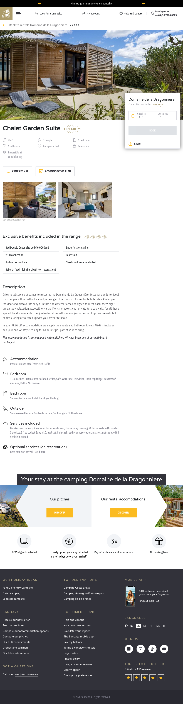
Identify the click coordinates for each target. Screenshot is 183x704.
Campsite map (17, 171)
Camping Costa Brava (77, 587)
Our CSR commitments (16, 642)
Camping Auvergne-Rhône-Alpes (84, 593)
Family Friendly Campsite (18, 587)
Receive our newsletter (16, 620)
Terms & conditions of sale (79, 647)
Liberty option (72, 669)
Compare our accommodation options (26, 631)
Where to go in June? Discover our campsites (92, 3)
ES (145, 625)
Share (134, 143)
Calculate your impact (77, 631)
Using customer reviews (78, 664)
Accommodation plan (55, 171)
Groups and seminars (15, 647)
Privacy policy (72, 658)
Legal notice (71, 653)
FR (151, 625)
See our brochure (13, 625)
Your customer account (78, 625)
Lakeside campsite (14, 598)
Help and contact (74, 620)
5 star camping (12, 593)
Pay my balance (73, 642)
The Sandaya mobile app (79, 636)
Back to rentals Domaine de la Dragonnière (38, 25)
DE (158, 625)
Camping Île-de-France (77, 598)
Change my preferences (78, 675)
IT (164, 625)
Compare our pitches (15, 636)
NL (131, 625)
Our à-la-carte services (16, 653)
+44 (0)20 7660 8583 (26, 674)
